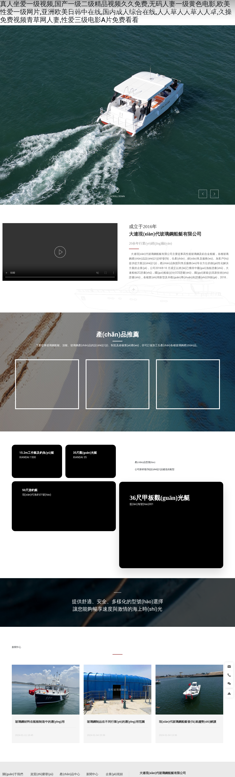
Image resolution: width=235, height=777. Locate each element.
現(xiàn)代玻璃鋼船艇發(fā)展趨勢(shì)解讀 (187, 721)
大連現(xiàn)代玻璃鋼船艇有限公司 (165, 234)
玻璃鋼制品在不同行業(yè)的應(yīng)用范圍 (116, 721)
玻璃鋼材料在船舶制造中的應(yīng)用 (40, 721)
